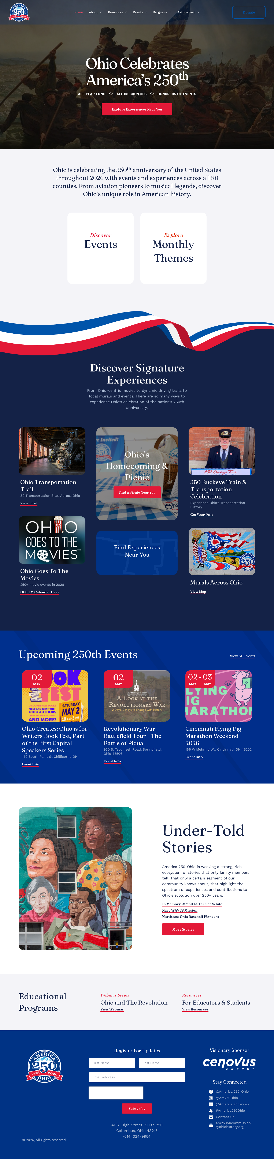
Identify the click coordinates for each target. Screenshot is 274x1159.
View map (198, 591)
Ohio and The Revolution (134, 1002)
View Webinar (112, 1009)
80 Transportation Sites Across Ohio (50, 496)
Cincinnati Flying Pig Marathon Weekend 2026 (213, 736)
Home (78, 12)
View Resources (195, 1009)
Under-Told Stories (203, 838)
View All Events (242, 656)
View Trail (28, 503)
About (95, 12)
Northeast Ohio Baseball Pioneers (190, 917)
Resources (117, 12)
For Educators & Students (216, 1002)
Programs (162, 12)
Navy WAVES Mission (179, 910)
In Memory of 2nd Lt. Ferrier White (192, 904)
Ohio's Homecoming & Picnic (137, 465)
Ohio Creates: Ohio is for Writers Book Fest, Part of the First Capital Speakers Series (55, 739)
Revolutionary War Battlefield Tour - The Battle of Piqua (132, 736)
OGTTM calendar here (39, 592)
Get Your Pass (201, 514)
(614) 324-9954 (137, 1136)
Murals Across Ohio (216, 582)
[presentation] (116, 1093)
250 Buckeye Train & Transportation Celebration (218, 489)
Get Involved (188, 12)
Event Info (30, 764)
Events (140, 12)
